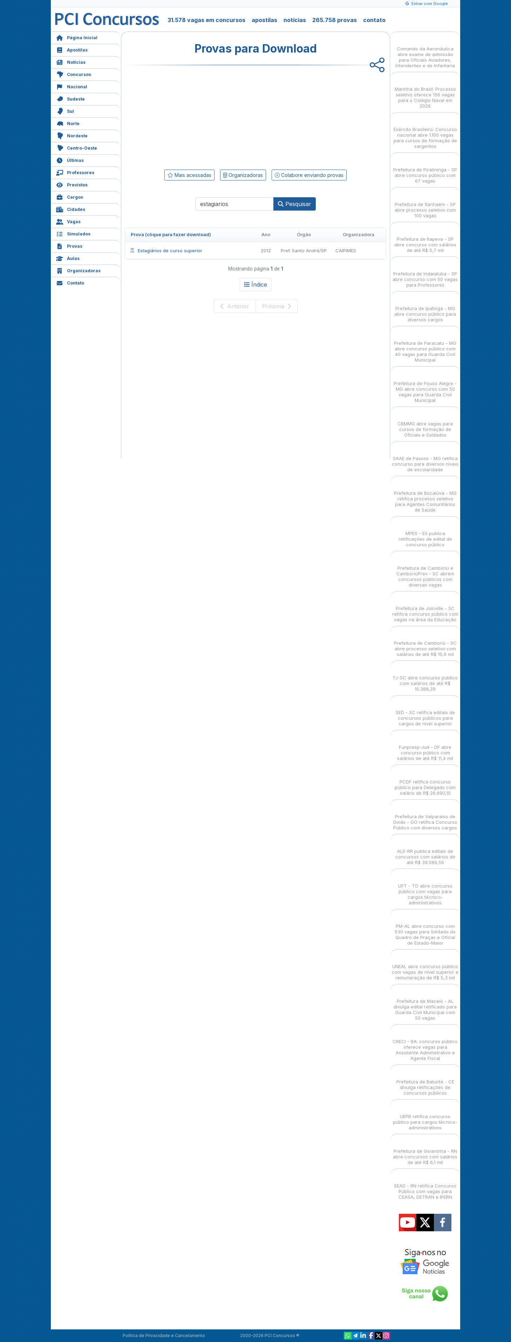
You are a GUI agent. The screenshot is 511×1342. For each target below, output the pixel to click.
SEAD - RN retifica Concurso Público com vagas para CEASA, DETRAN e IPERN (425, 1185)
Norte (68, 122)
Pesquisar (294, 203)
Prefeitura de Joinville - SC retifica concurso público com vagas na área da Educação (425, 607)
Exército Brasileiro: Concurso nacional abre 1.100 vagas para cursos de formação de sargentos (425, 131)
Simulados (73, 233)
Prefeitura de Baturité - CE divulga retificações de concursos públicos (425, 1081)
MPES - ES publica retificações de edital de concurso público (425, 532)
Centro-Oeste (76, 147)
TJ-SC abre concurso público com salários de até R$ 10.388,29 (425, 677)
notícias (295, 19)
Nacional (71, 86)
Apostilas (72, 49)
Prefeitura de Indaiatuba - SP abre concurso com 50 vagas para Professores (425, 273)
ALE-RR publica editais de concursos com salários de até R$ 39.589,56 (425, 850)
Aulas (68, 257)
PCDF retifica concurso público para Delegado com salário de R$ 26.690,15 (425, 781)
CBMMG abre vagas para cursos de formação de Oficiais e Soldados (425, 423)
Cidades (70, 208)
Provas (69, 245)
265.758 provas (334, 19)
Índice (255, 284)
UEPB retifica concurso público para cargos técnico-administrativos (425, 1115)
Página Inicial (76, 37)
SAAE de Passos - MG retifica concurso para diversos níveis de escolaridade (425, 457)
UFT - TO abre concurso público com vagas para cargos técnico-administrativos (425, 888)
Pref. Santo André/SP (304, 250)
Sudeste (70, 98)
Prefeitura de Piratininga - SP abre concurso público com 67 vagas (425, 169)
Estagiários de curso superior (165, 250)
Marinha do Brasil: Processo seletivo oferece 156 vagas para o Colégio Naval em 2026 (425, 91)
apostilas (264, 19)
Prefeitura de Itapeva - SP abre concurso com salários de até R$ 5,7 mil (425, 238)
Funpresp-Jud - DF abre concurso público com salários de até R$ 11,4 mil (425, 746)
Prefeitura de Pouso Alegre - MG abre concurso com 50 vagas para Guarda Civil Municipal (425, 385)
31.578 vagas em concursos (206, 19)
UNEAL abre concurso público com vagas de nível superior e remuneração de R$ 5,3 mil (425, 965)
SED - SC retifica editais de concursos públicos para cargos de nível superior (425, 711)
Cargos (69, 196)
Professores (75, 172)
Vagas (68, 221)
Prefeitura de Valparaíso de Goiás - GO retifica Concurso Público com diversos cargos (425, 815)
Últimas (70, 159)
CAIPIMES (345, 250)
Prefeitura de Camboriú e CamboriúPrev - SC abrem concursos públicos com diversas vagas (425, 570)
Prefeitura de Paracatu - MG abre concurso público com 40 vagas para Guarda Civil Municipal (425, 345)
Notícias (71, 61)
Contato (70, 282)
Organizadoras (78, 270)
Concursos (73, 73)
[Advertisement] (198, 116)
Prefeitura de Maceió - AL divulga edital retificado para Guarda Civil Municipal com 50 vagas (425, 1003)
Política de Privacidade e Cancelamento (164, 1335)
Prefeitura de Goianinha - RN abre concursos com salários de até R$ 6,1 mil (425, 1150)
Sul (65, 110)
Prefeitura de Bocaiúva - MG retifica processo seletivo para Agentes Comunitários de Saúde (425, 495)
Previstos (72, 184)
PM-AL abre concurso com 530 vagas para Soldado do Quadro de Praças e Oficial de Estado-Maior (425, 928)
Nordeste (72, 135)
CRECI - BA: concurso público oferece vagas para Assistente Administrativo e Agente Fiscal (425, 1043)
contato (374, 19)
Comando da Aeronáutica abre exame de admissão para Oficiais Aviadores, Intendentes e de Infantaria (425, 51)
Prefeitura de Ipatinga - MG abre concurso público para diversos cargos (425, 307)
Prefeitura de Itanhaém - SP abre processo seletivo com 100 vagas (425, 203)
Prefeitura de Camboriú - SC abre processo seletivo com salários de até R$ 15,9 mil (425, 642)
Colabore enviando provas (309, 175)
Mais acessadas (189, 175)
